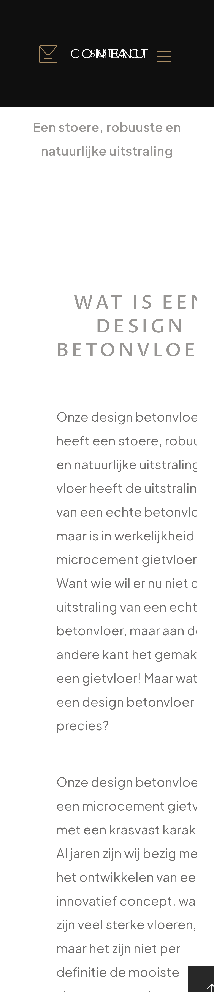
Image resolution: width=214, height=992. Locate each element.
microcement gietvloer (126, 559)
